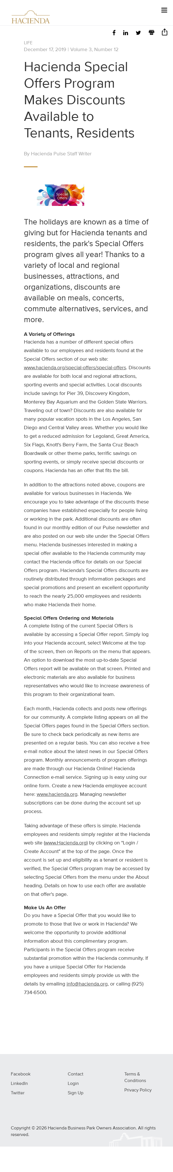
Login (73, 1083)
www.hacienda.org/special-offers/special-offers (75, 367)
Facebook (20, 1074)
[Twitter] (138, 33)
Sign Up (75, 1093)
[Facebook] (114, 33)
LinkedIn (19, 1083)
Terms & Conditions (135, 1077)
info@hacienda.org (87, 984)
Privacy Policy (138, 1090)
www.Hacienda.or (64, 843)
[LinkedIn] (125, 33)
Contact (75, 1074)
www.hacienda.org (57, 794)
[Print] (151, 33)
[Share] (164, 34)
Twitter (17, 1093)
